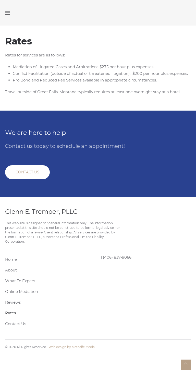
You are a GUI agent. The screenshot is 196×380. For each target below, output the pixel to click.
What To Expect (20, 280)
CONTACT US (27, 172)
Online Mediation (21, 291)
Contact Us (15, 323)
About (11, 270)
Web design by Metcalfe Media (71, 347)
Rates (10, 313)
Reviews (13, 302)
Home (11, 259)
